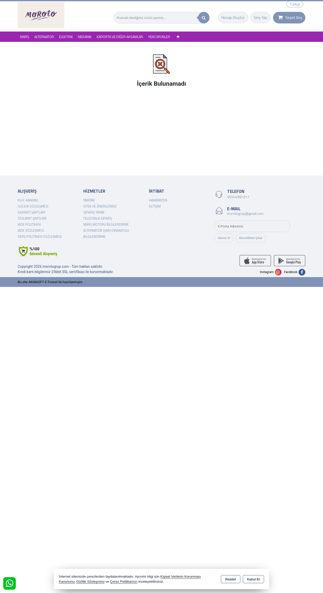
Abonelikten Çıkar (251, 238)
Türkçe (294, 4)
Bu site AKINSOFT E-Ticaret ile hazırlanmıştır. (50, 282)
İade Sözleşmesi (31, 230)
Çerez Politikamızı (124, 581)
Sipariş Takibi (93, 212)
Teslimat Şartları (32, 218)
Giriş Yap (260, 17)
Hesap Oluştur (233, 17)
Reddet (230, 579)
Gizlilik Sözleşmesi (33, 206)
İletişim (155, 206)
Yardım (89, 200)
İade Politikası (29, 224)
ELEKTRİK (66, 36)
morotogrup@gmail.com (245, 213)
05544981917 (238, 196)
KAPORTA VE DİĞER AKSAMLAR (120, 36)
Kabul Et (253, 579)
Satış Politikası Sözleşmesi (40, 236)
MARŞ (24, 36)
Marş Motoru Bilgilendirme (106, 224)
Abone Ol (224, 238)
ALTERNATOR (44, 36)
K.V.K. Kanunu (28, 200)
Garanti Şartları (31, 212)
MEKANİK (85, 36)
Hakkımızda (158, 200)
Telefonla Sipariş (97, 218)
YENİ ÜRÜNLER (159, 36)
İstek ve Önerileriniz (100, 206)
